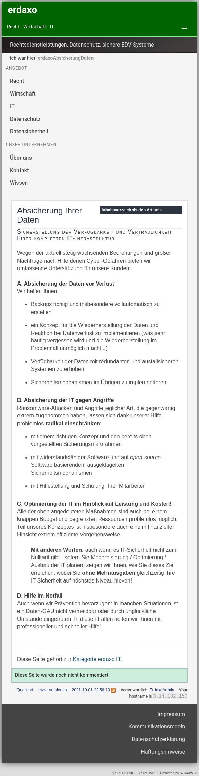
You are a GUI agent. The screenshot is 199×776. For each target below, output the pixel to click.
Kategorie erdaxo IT (97, 659)
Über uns (21, 157)
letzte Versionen (52, 690)
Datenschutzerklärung (158, 739)
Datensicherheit (29, 131)
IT (12, 106)
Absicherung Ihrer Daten (49, 215)
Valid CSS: (147, 773)
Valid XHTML (123, 773)
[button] (184, 27)
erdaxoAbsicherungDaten (66, 58)
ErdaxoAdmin (161, 690)
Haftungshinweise (163, 752)
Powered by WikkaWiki (178, 773)
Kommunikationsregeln (156, 727)
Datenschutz (25, 119)
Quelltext (25, 690)
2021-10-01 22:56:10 (91, 690)
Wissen (19, 182)
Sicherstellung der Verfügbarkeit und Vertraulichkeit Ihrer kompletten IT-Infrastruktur (94, 235)
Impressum (171, 714)
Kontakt (19, 170)
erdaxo (22, 9)
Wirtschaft (23, 93)
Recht (17, 81)
